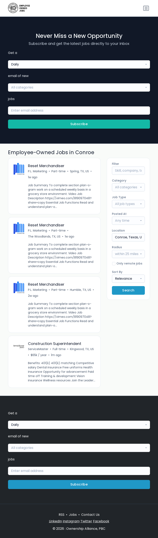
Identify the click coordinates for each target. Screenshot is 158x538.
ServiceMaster (38, 349)
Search (128, 290)
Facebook (101, 521)
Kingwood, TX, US (82, 349)
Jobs (73, 514)
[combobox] (79, 64)
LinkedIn (55, 521)
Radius (117, 247)
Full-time (59, 349)
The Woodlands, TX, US (44, 236)
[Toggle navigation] (146, 8)
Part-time (58, 171)
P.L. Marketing (37, 171)
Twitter (86, 521)
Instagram (71, 521)
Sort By (117, 272)
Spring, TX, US (79, 171)
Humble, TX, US (80, 290)
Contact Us (90, 514)
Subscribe (79, 124)
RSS (61, 514)
